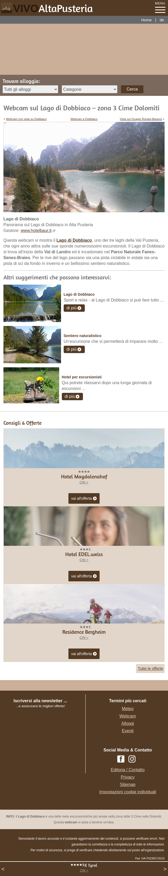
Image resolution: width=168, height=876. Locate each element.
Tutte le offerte (150, 668)
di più (72, 308)
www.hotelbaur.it (36, 230)
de (162, 20)
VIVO (53, 8)
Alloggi (127, 723)
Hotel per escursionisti (82, 377)
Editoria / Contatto (127, 770)
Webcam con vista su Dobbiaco (26, 119)
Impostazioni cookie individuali (127, 792)
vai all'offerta (84, 498)
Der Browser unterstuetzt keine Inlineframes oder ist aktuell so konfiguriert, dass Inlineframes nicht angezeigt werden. (45, 743)
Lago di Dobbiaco (79, 294)
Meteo (127, 708)
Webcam (127, 716)
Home (146, 20)
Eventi (127, 731)
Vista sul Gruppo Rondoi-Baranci (141, 119)
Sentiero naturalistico (82, 336)
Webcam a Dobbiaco (84, 119)
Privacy (127, 777)
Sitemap (128, 784)
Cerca (132, 89)
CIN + (84, 870)
